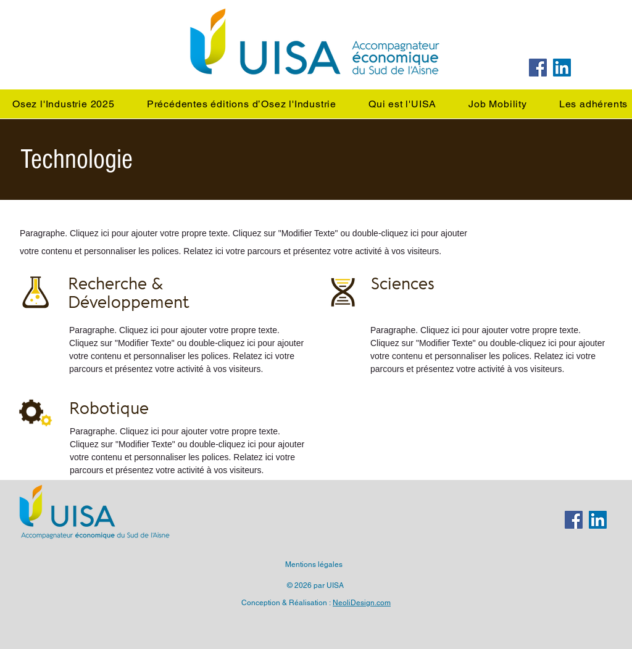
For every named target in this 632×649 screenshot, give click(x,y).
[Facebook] (538, 67)
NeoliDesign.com (362, 602)
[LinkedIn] (562, 67)
